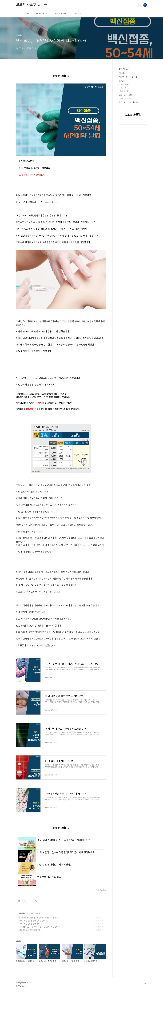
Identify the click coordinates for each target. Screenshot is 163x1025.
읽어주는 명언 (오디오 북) (128, 77)
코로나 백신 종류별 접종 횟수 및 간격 (32, 954)
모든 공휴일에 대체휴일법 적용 (30, 963)
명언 (27, 13)
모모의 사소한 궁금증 (31, 4)
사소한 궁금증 (60, 13)
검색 (139, 5)
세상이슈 (22, 946)
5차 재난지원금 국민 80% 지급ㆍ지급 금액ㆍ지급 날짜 (38, 960)
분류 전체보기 (124, 69)
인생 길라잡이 (42, 13)
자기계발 (122, 81)
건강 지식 (77, 13)
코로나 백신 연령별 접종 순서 (29, 957)
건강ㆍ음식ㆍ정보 (125, 95)
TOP (145, 1017)
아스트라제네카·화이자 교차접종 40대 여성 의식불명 (37, 951)
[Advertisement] (61, 578)
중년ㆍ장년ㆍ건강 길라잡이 (129, 102)
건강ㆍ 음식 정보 (125, 98)
